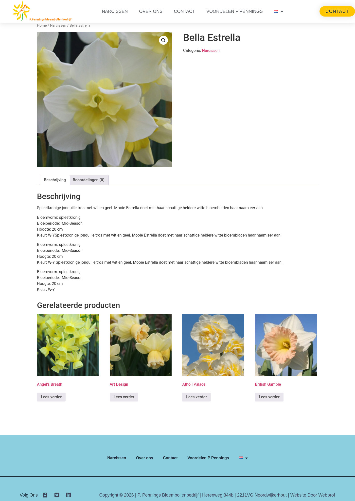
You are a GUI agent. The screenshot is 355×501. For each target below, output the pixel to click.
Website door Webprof (312, 495)
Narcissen (115, 11)
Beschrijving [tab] (55, 180)
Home (42, 25)
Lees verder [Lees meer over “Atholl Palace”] (196, 397)
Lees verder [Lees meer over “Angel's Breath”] (51, 397)
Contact (184, 11)
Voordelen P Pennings (234, 11)
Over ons (150, 11)
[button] (163, 40)
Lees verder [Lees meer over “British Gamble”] (269, 397)
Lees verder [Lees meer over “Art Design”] (124, 397)
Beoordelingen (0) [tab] (89, 180)
